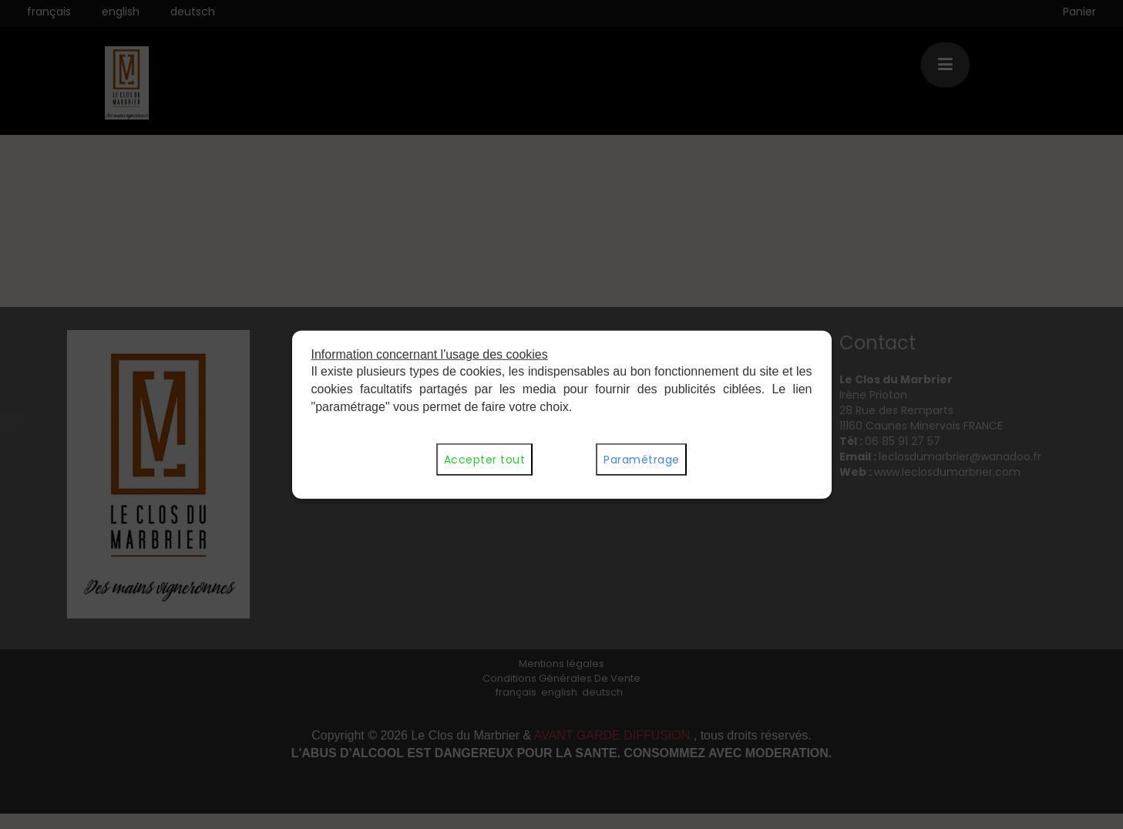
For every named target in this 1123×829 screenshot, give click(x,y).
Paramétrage (641, 459)
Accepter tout (484, 459)
